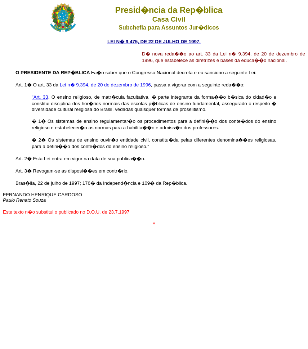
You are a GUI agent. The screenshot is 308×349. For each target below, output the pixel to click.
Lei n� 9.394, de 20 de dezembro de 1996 (105, 85)
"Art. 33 (40, 97)
